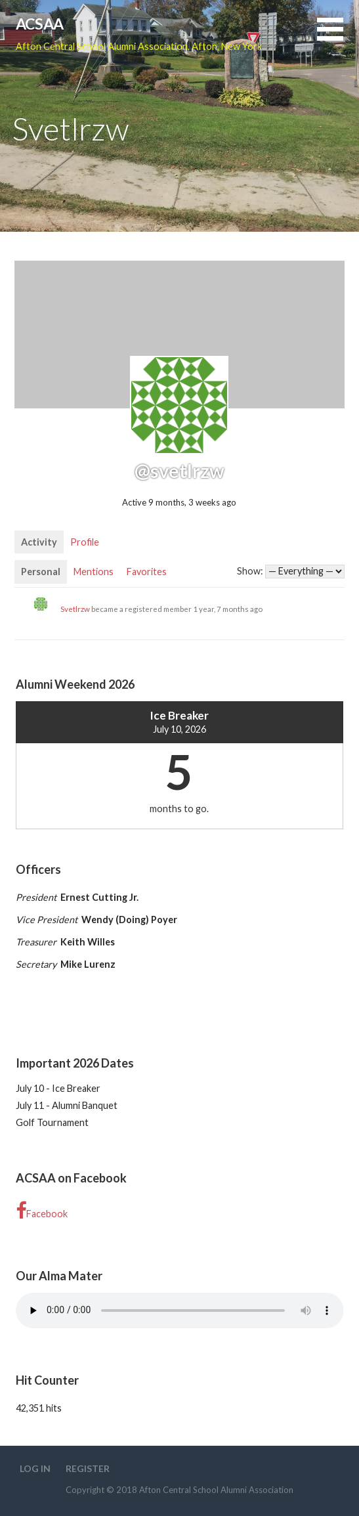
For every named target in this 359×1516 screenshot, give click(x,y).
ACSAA (40, 23)
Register (88, 1468)
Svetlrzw (75, 609)
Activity (39, 542)
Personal (40, 571)
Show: (250, 570)
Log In (35, 1468)
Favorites (147, 571)
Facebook (42, 1211)
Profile (84, 542)
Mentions (94, 571)
